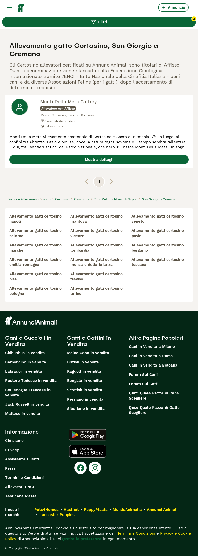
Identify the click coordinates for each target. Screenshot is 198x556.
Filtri (143, 20)
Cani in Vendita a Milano (152, 346)
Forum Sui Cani (143, 374)
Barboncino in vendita (25, 362)
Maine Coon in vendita (88, 353)
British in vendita (83, 362)
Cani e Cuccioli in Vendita (28, 341)
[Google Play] (87, 435)
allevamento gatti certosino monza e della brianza (96, 262)
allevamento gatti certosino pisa (35, 276)
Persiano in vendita (85, 399)
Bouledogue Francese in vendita (28, 392)
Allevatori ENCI (19, 487)
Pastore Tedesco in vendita (31, 380)
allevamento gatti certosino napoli (35, 219)
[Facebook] (80, 468)
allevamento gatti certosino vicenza (96, 233)
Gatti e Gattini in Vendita (89, 341)
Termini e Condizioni (24, 477)
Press (10, 468)
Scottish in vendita (84, 390)
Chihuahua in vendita (25, 353)
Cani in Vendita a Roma (151, 356)
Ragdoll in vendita (84, 371)
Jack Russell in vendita (27, 404)
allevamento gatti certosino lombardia (96, 248)
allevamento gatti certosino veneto (157, 219)
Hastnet (71, 509)
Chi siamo (14, 440)
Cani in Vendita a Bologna (153, 365)
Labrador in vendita (23, 371)
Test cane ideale (21, 496)
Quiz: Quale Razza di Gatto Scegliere (154, 410)
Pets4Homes (46, 509)
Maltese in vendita (22, 413)
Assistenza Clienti (22, 459)
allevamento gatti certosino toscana (157, 262)
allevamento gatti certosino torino (96, 291)
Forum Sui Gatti (143, 383)
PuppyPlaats (96, 509)
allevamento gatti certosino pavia (157, 233)
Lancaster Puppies (57, 514)
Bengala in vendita (84, 380)
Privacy (12, 449)
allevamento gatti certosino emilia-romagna (35, 262)
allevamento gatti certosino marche (35, 248)
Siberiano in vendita (86, 408)
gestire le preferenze (81, 539)
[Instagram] (95, 468)
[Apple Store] (87, 451)
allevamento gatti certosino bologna (35, 291)
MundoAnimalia (127, 509)
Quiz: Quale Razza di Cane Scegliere (154, 396)
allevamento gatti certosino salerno (35, 233)
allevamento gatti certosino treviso (96, 276)
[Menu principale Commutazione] (9, 7)
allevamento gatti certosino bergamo (157, 248)
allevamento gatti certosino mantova (96, 219)
